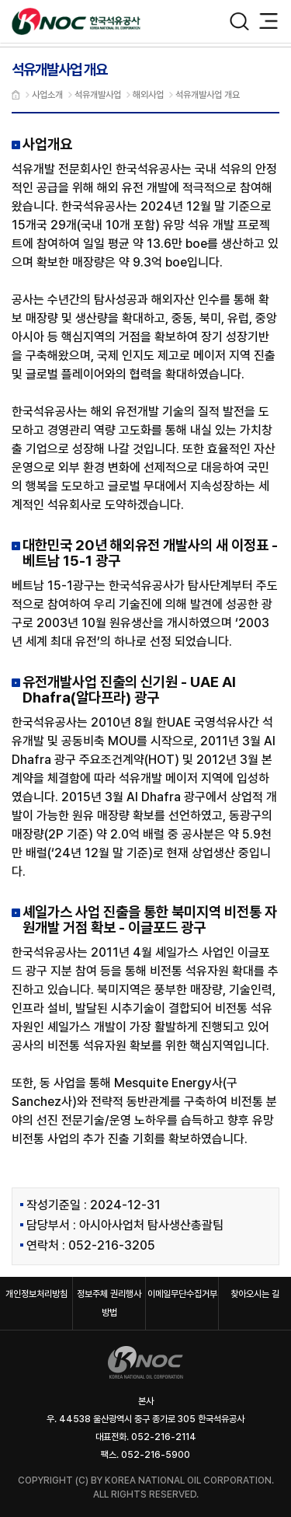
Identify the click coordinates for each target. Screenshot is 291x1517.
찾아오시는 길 (254, 1294)
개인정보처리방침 (36, 1294)
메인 (16, 94)
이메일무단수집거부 (182, 1294)
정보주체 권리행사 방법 (109, 1303)
